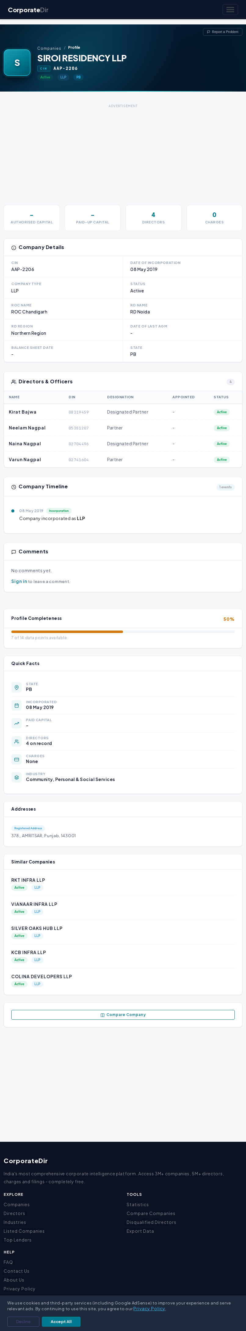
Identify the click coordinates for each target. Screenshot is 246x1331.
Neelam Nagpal (27, 427)
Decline (23, 1321)
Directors (14, 1213)
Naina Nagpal (25, 443)
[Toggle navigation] (230, 9)
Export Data (140, 1231)
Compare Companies (151, 1213)
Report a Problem (222, 32)
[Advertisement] (123, 152)
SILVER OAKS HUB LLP (37, 928)
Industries (15, 1222)
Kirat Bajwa (23, 411)
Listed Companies (24, 1231)
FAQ (8, 1262)
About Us (14, 1279)
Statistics (138, 1204)
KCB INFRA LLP (28, 952)
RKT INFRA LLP (28, 880)
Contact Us (17, 1271)
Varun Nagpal (25, 459)
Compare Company (123, 1014)
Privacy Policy (20, 1288)
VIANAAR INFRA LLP (34, 904)
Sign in (19, 581)
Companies (49, 48)
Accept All (61, 1321)
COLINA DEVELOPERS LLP (41, 976)
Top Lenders (18, 1239)
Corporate (28, 9)
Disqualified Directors (151, 1222)
